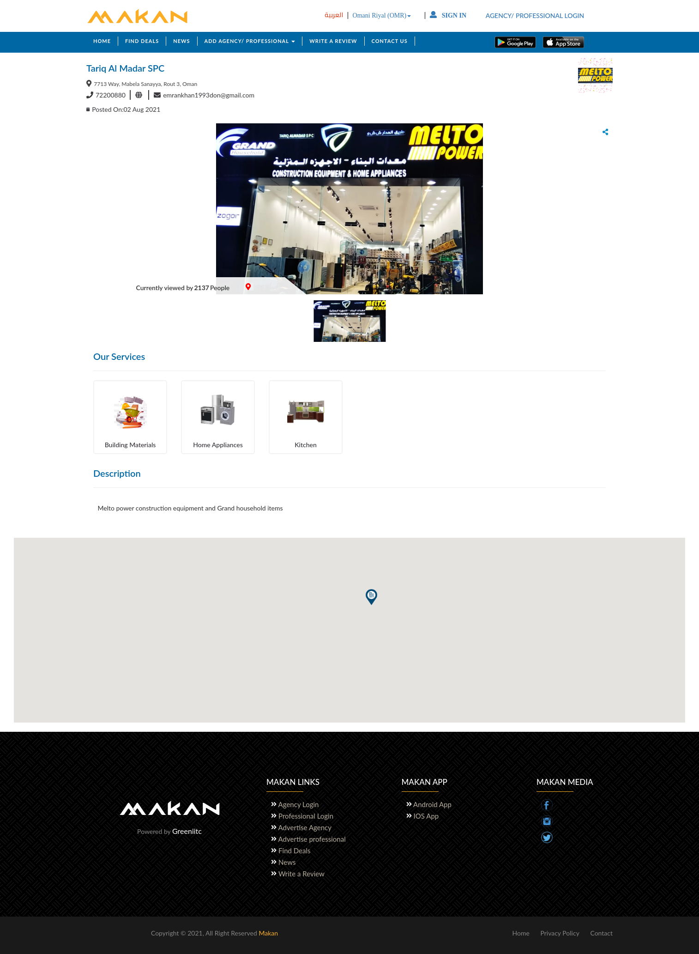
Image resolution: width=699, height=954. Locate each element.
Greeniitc (187, 830)
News (286, 862)
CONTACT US (390, 41)
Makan (268, 933)
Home (520, 933)
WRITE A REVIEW (333, 41)
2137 (201, 288)
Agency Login (298, 804)
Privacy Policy (559, 933)
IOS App (426, 816)
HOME (102, 41)
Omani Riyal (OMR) (382, 15)
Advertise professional (312, 839)
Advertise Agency (304, 827)
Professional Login (305, 816)
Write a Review (301, 873)
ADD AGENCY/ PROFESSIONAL (250, 41)
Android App (433, 804)
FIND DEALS (142, 41)
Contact (601, 933)
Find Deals (294, 850)
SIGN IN (448, 15)
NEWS (181, 41)
